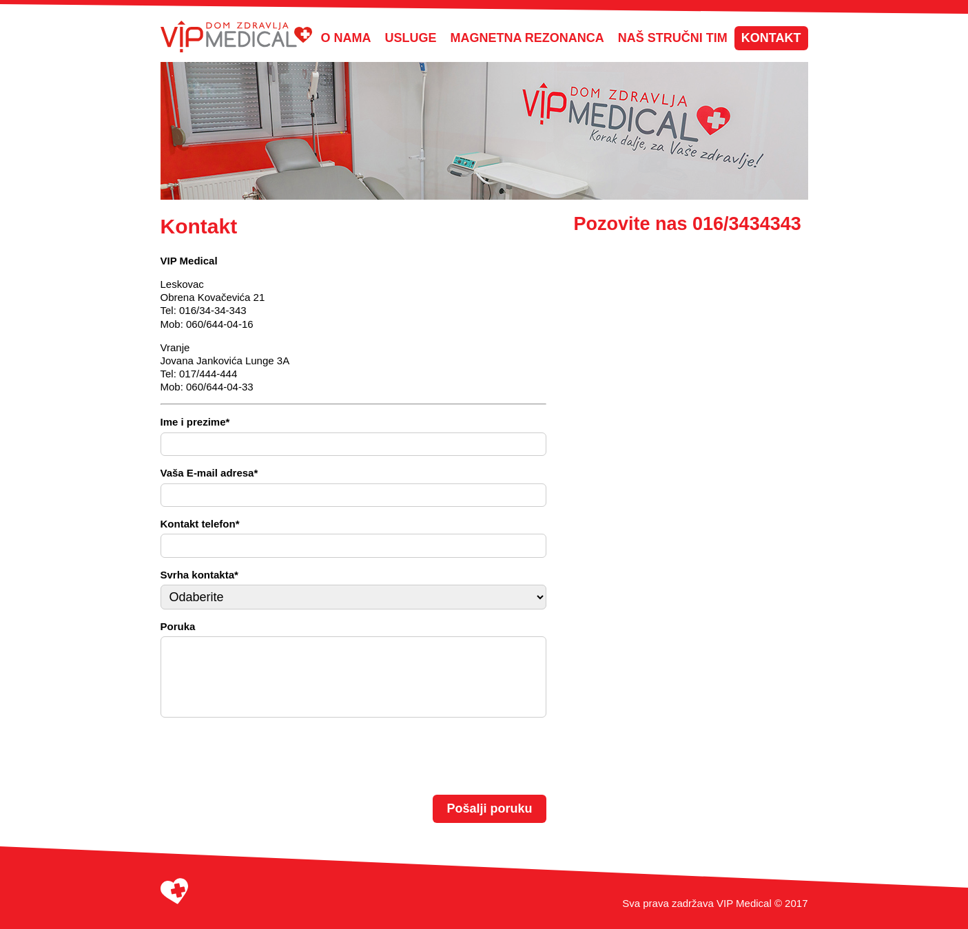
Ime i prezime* (195, 422)
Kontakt (771, 38)
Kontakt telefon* (200, 524)
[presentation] (265, 755)
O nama (346, 38)
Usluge (411, 38)
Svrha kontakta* (199, 575)
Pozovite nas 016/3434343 (687, 223)
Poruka (178, 626)
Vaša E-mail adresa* (209, 473)
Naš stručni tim (673, 38)
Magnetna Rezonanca (527, 38)
